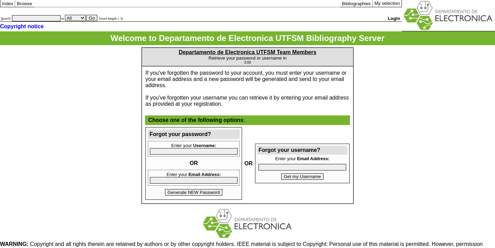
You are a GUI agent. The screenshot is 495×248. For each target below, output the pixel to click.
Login (394, 18)
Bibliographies (356, 3)
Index (7, 3)
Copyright (27, 244)
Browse (24, 3)
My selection (387, 3)
